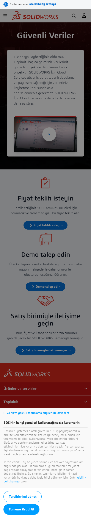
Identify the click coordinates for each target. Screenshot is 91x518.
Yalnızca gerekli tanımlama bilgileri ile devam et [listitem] (37, 413)
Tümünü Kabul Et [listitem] (21, 509)
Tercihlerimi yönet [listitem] (22, 496)
